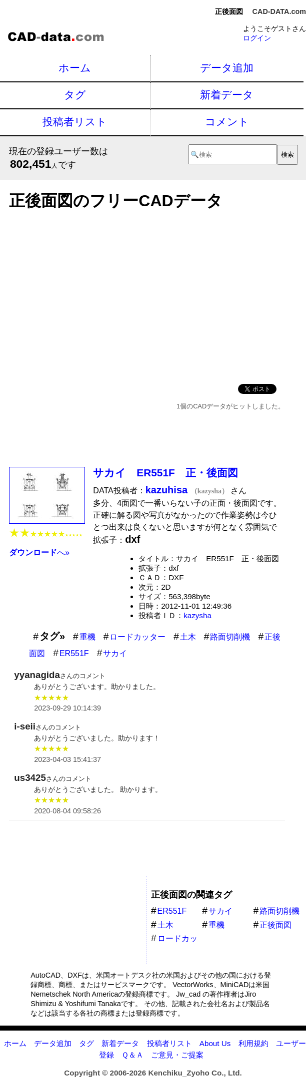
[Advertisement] (146, 294)
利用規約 (253, 1043)
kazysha (198, 615)
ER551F (74, 653)
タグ (75, 94)
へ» (39, 552)
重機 (88, 637)
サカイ (115, 653)
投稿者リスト (74, 121)
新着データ (227, 94)
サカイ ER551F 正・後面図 (165, 472)
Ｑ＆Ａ (133, 1055)
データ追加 (227, 67)
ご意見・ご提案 (177, 1055)
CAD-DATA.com (279, 11)
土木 (188, 637)
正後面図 (276, 925)
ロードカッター (138, 637)
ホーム (74, 67)
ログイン (257, 38)
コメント (227, 121)
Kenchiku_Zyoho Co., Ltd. (195, 1073)
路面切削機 (230, 637)
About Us (215, 1043)
